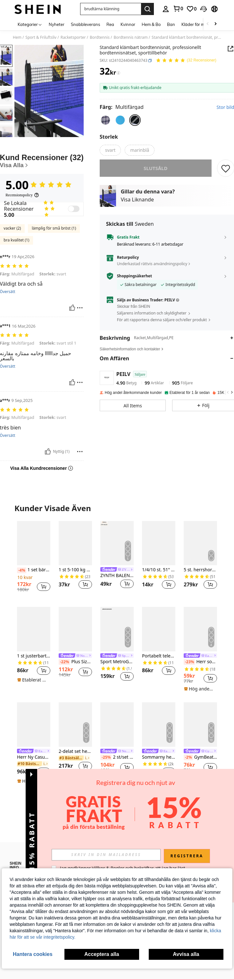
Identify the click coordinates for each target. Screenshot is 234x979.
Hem (17, 37)
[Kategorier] (30, 24)
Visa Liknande (137, 204)
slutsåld (156, 172)
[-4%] (21, 570)
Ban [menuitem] (171, 24)
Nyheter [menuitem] (56, 24)
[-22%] (64, 662)
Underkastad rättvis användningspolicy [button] (152, 268)
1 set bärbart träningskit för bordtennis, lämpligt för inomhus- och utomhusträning (33, 570)
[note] (33, 680)
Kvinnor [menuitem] (128, 24)
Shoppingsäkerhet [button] (134, 280)
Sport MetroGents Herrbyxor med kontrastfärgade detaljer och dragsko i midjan (117, 662)
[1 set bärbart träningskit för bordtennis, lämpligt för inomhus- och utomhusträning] (33, 543)
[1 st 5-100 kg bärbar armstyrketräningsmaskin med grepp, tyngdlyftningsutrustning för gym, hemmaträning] (75, 543)
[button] (110, 9)
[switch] (73, 209)
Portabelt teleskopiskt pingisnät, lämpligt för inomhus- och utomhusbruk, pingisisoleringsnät (158, 656)
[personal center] (166, 9)
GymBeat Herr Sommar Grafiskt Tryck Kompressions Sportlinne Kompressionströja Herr (200, 757)
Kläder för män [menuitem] (195, 24)
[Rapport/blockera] (80, 308)
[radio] (105, 120)
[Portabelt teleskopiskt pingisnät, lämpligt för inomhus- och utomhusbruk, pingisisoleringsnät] (158, 629)
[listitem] (33, 558)
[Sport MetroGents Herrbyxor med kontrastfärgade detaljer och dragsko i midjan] (117, 629)
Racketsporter (73, 37)
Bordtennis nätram (130, 37)
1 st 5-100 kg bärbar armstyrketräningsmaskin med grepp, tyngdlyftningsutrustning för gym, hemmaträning (75, 570)
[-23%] (189, 662)
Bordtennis (100, 37)
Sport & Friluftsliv (40, 37)
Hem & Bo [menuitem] (151, 24)
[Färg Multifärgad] (122, 107)
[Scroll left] (207, 24)
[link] (178, 8)
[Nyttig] (72, 308)
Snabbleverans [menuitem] (85, 24)
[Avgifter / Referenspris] (118, 73)
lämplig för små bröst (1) (54, 228)
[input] (106, 855)
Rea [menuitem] (110, 24)
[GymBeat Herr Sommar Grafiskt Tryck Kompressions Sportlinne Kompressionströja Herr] (200, 724)
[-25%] (106, 757)
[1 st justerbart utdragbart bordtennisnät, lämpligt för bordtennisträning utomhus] (33, 629)
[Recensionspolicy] (22, 195)
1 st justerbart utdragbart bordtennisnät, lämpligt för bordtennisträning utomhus (33, 656)
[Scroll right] (215, 24)
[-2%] (188, 757)
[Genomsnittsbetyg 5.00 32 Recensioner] (186, 61)
